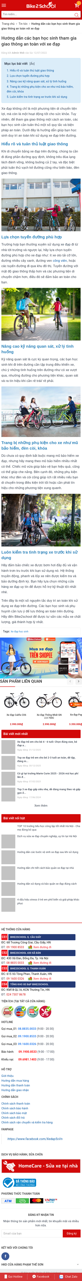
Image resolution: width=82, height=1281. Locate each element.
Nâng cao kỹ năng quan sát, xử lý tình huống (38, 81)
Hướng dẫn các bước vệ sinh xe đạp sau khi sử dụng (47, 852)
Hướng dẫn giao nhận (15, 1090)
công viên (60, 260)
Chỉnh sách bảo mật (14, 1113)
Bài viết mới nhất (15, 734)
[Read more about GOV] (18, 1181)
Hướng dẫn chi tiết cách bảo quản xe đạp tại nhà (45, 867)
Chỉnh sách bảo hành (14, 1108)
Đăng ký (72, 1233)
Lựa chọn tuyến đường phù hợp (30, 75)
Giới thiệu (7, 1075)
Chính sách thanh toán (15, 1103)
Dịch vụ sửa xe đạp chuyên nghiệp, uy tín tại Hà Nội (47, 836)
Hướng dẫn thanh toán (15, 1085)
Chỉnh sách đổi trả (13, 1117)
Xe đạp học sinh (19, 631)
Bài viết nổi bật (14, 818)
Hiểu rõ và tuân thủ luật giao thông (32, 70)
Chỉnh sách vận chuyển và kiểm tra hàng (27, 1122)
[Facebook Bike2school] (5, 1256)
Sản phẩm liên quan (21, 681)
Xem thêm (41, 805)
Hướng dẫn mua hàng (15, 1080)
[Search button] (77, 15)
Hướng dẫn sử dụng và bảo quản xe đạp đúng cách (47, 883)
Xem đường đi (42, 947)
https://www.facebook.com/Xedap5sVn (35, 1139)
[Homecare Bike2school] (41, 1165)
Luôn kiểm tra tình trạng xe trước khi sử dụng (38, 96)
